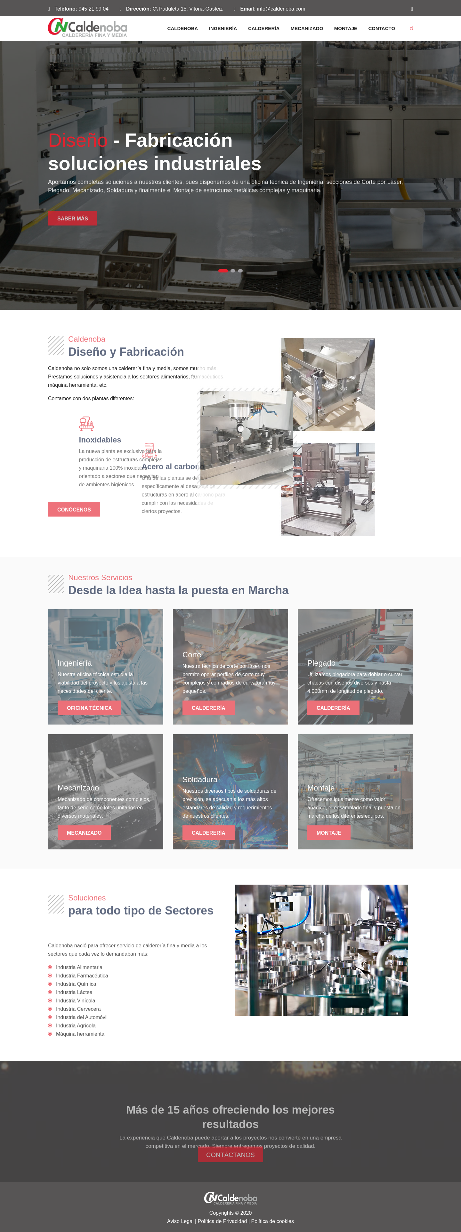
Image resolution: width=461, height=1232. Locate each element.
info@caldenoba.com (281, 9)
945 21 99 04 (94, 9)
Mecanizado (307, 28)
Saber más (72, 228)
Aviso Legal (180, 1221)
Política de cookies (272, 1221)
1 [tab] (223, 270)
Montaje (345, 28)
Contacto (381, 28)
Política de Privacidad (222, 1221)
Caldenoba (182, 28)
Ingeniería (223, 28)
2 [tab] (232, 270)
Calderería (263, 28)
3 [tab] (240, 270)
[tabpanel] (230, 175)
